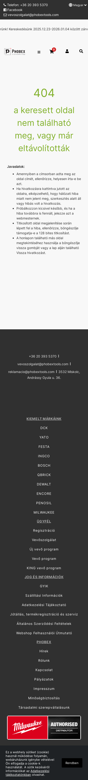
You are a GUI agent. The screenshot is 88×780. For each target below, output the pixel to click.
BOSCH (44, 465)
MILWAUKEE (44, 512)
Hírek (44, 651)
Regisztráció (44, 530)
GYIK (44, 586)
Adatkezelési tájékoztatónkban (27, 772)
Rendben (72, 763)
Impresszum (44, 689)
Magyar (78, 5)
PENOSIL (44, 503)
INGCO (44, 456)
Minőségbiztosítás (44, 698)
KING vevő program (44, 568)
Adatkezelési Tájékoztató (44, 605)
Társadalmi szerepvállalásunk (44, 707)
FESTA (44, 447)
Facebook (13, 10)
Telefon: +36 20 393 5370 (26, 5)
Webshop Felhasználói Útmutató (44, 633)
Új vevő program (44, 549)
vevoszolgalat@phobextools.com (31, 15)
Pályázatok (44, 679)
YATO (44, 437)
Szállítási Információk (44, 595)
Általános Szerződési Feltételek (44, 624)
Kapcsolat (44, 670)
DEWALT (44, 484)
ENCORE (44, 494)
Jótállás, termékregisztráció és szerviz (44, 614)
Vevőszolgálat (44, 540)
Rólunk (44, 660)
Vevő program (44, 559)
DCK (44, 428)
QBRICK (44, 475)
